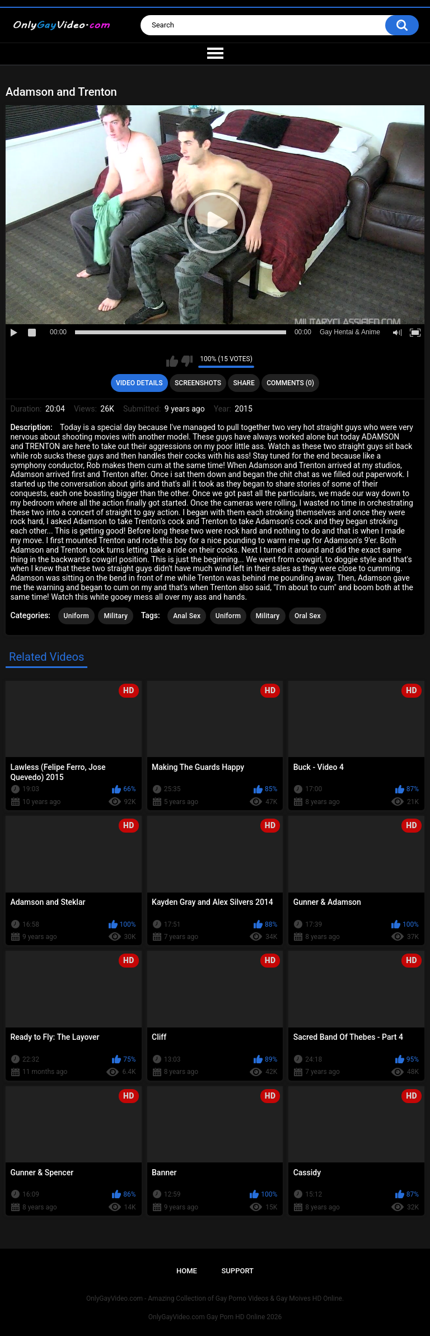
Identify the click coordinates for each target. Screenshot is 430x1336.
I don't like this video (187, 361)
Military (116, 616)
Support (237, 1271)
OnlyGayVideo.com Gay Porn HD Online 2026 (215, 1317)
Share (244, 383)
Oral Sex (308, 616)
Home (186, 1271)
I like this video (172, 361)
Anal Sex (186, 616)
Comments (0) (290, 383)
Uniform (76, 616)
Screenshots (198, 383)
